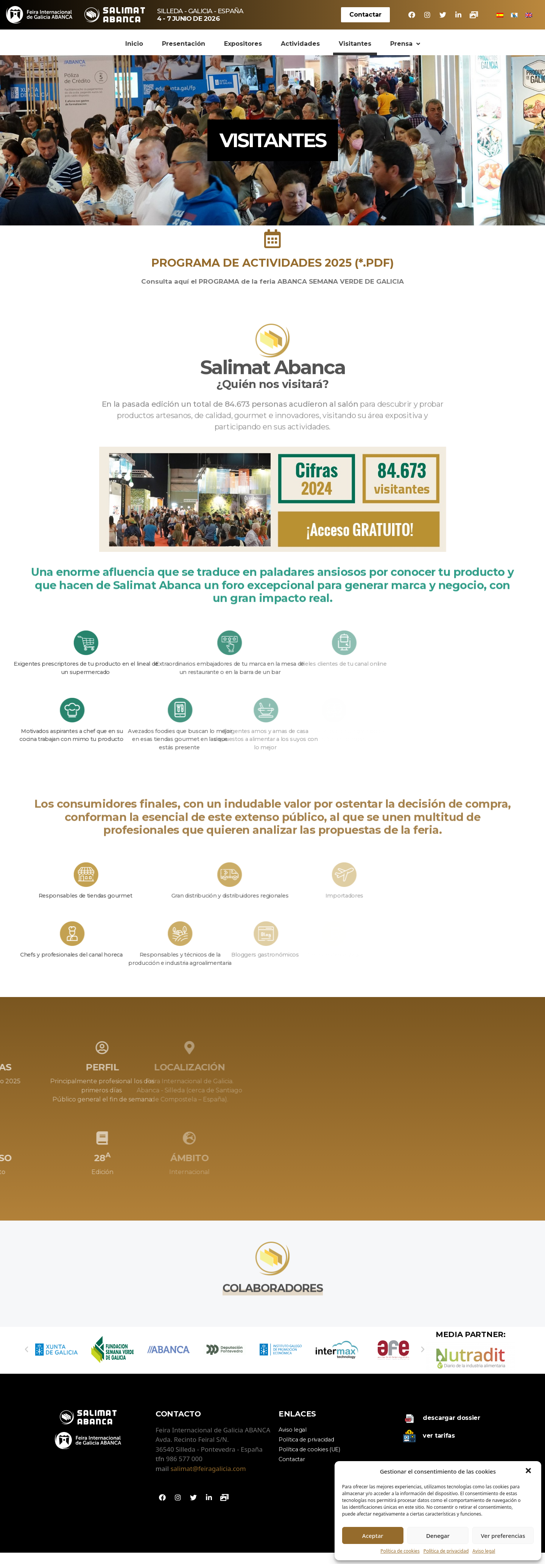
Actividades (300, 43)
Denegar (438, 1535)
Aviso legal (483, 1551)
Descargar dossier (451, 1429)
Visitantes (355, 43)
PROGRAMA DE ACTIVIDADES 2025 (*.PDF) (272, 262)
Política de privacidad (446, 1551)
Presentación (183, 43)
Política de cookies (399, 1551)
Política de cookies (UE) (309, 1460)
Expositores (243, 43)
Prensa (405, 44)
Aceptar (372, 1535)
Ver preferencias (503, 1535)
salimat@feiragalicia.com (208, 1479)
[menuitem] (500, 14)
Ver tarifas (439, 1447)
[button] (529, 1471)
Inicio (134, 43)
